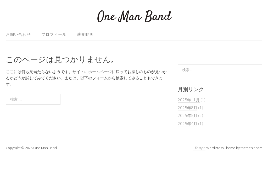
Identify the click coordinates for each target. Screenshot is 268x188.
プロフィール (53, 34)
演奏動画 (85, 34)
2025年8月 (187, 107)
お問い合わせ (18, 34)
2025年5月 (187, 115)
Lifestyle (199, 147)
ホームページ (100, 71)
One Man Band (134, 17)
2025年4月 (187, 123)
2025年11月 (189, 99)
